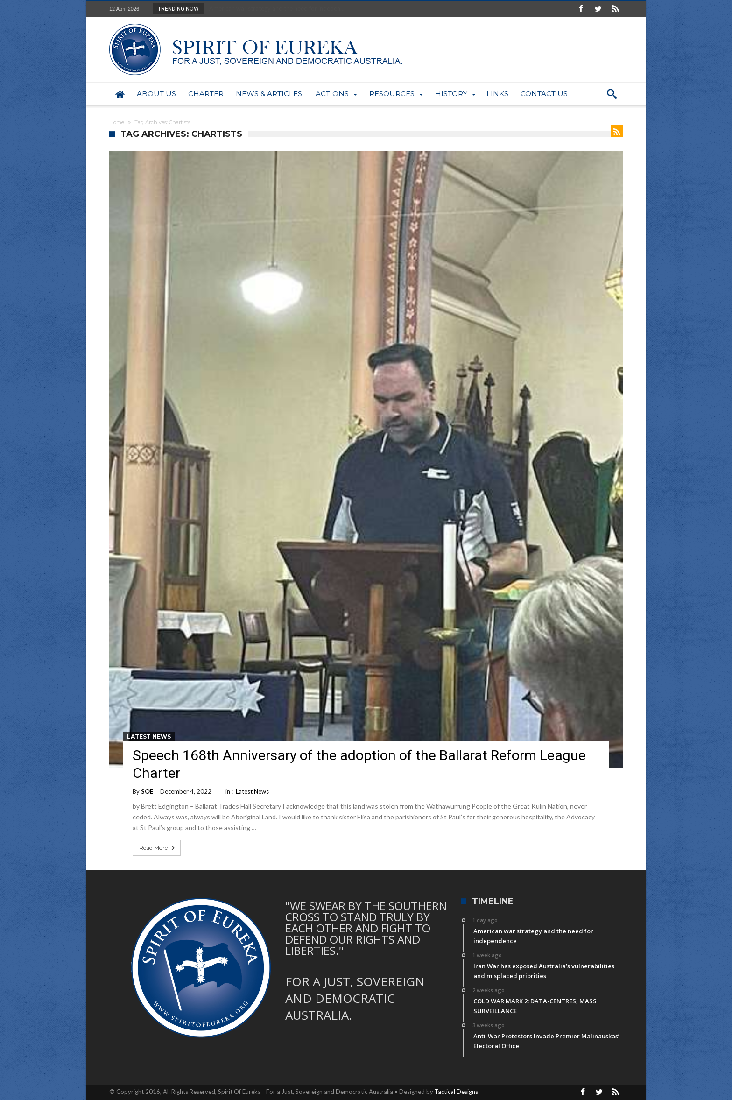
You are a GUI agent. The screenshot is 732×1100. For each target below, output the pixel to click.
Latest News (149, 736)
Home (116, 122)
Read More (157, 847)
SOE (147, 791)
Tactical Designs (456, 1091)
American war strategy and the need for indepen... (275, 8)
